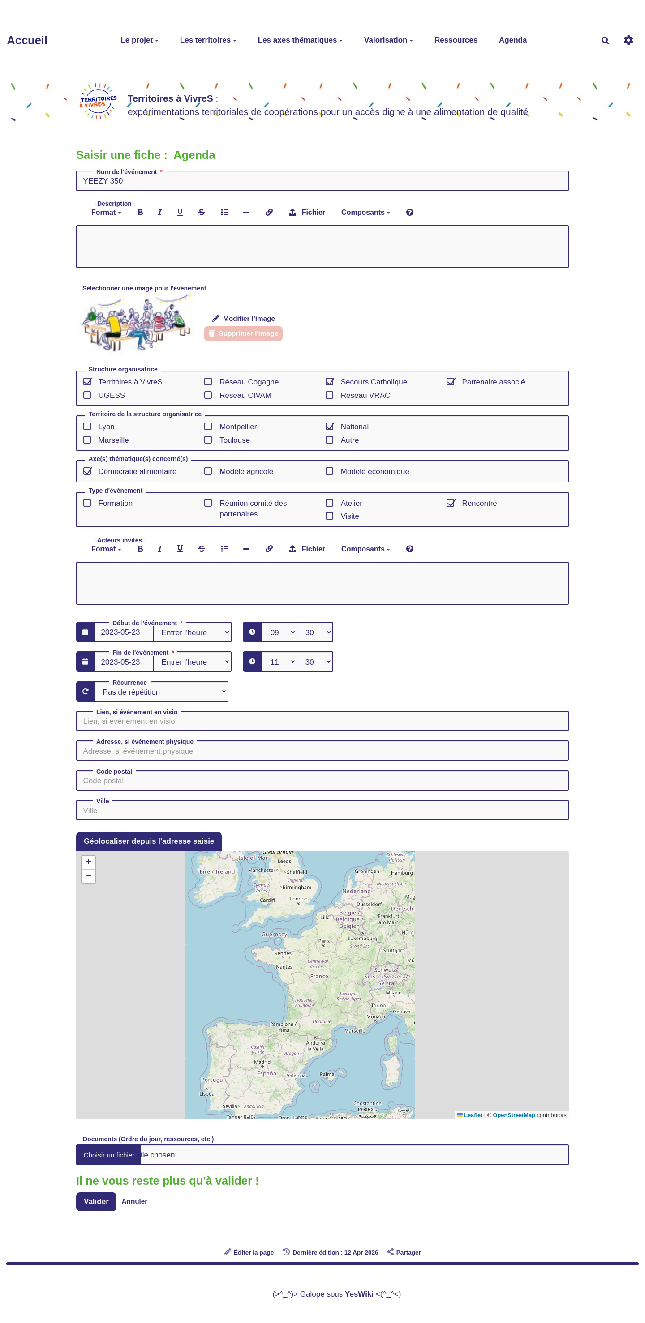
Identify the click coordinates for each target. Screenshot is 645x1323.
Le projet (139, 40)
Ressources (455, 40)
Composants (365, 212)
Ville (102, 801)
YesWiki (359, 1294)
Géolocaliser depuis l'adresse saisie (149, 841)
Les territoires (208, 40)
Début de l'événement (148, 623)
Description (114, 204)
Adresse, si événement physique (145, 741)
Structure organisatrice (123, 369)
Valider (96, 1201)
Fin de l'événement (144, 652)
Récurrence (129, 682)
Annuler (135, 1201)
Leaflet (469, 1115)
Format (106, 212)
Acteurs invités (119, 540)
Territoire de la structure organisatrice (145, 414)
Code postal (114, 771)
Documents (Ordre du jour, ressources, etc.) (148, 1138)
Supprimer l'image (243, 333)
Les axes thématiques (300, 40)
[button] (88, 863)
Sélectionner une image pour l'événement (144, 288)
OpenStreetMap (514, 1115)
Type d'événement (116, 490)
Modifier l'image (243, 318)
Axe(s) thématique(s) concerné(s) (138, 459)
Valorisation (388, 40)
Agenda (513, 40)
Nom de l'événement (130, 172)
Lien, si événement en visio (136, 712)
